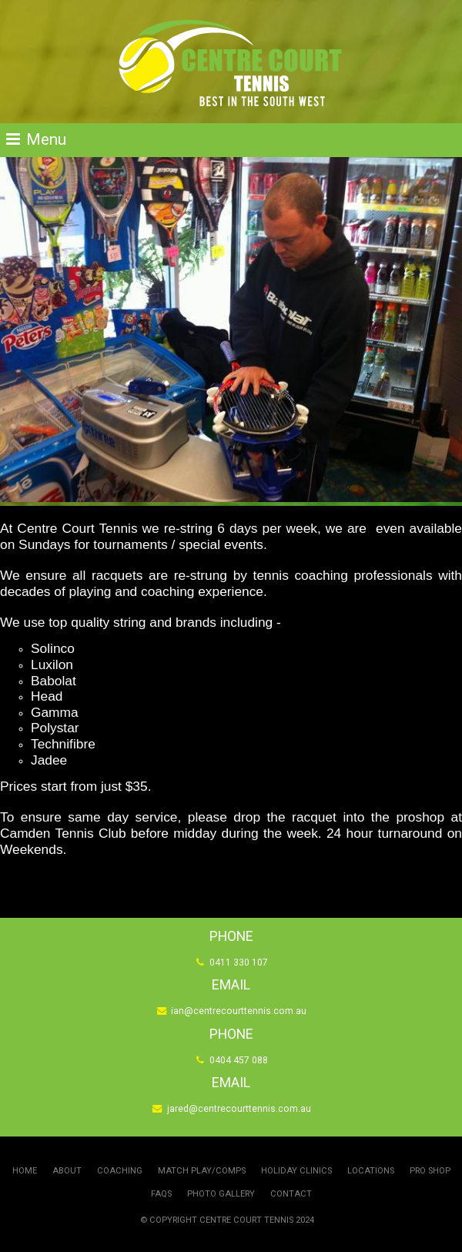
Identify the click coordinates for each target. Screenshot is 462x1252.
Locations (370, 1171)
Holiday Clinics (296, 1171)
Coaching (119, 1171)
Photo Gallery (221, 1194)
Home (24, 1171)
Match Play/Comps (202, 1171)
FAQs (161, 1194)
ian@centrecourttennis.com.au (238, 1011)
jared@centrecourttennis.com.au (239, 1109)
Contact (291, 1194)
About (67, 1171)
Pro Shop (430, 1171)
